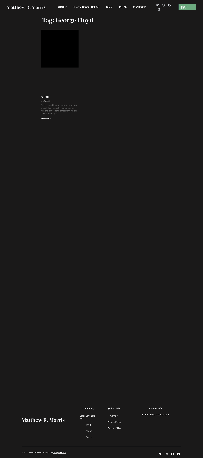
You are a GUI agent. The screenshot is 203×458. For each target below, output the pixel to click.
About (61, 7)
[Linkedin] (159, 9)
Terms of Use (114, 428)
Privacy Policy (114, 422)
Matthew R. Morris (26, 7)
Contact (139, 7)
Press (123, 7)
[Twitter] (158, 5)
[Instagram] (163, 5)
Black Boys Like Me (86, 7)
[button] (187, 7)
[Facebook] (169, 5)
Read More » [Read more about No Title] (46, 118)
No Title (45, 97)
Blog (109, 7)
